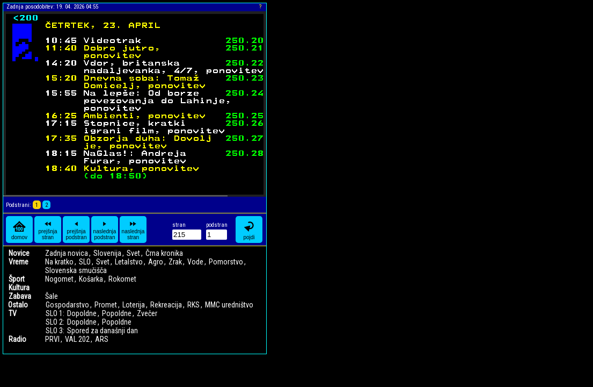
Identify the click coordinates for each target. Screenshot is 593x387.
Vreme (18, 261)
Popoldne (116, 313)
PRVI (52, 339)
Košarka (91, 279)
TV (12, 313)
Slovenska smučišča (76, 270)
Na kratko (59, 261)
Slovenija (107, 253)
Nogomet (59, 279)
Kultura (19, 287)
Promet (105, 304)
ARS (101, 339)
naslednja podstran (104, 229)
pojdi (249, 229)
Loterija (133, 304)
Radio (17, 339)
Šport (16, 279)
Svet (133, 253)
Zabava (20, 296)
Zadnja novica (66, 253)
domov (19, 229)
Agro (155, 261)
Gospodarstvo (67, 304)
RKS (193, 304)
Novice (19, 253)
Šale (51, 296)
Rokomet (122, 279)
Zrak (175, 261)
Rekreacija (166, 304)
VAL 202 (77, 339)
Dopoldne (82, 313)
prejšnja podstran (76, 229)
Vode (195, 261)
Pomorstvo (226, 261)
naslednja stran (133, 229)
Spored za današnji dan (102, 330)
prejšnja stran (47, 229)
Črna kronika (164, 253)
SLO (85, 261)
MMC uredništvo (229, 304)
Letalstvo (129, 261)
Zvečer (147, 313)
